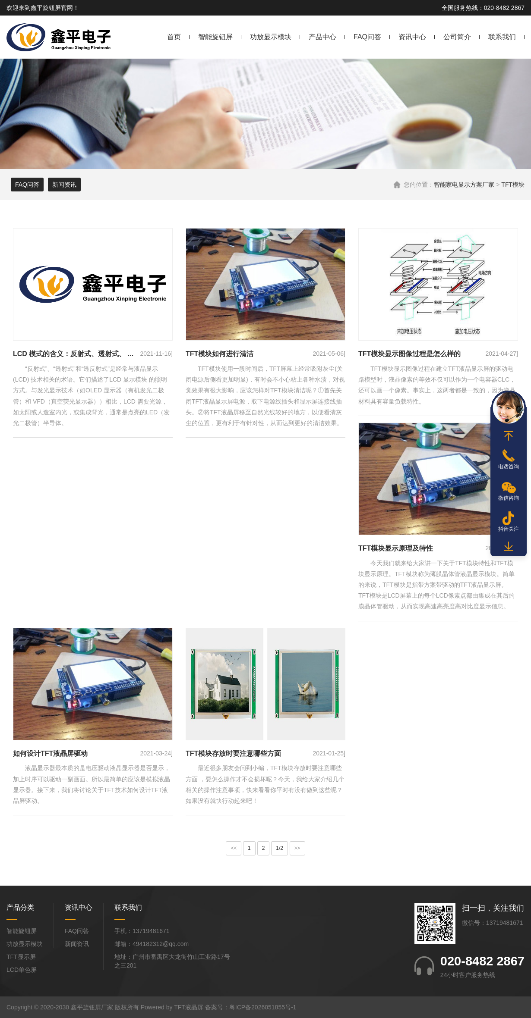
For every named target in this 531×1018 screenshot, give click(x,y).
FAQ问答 (367, 37)
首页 (174, 37)
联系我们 (502, 37)
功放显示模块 (270, 37)
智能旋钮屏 (215, 37)
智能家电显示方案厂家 (464, 184)
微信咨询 (508, 498)
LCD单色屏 (21, 969)
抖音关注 (508, 529)
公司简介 (457, 37)
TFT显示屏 (21, 956)
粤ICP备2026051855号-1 (263, 1007)
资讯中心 (412, 37)
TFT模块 (513, 184)
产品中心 (322, 37)
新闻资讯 (64, 184)
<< (234, 848)
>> (297, 848)
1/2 (279, 848)
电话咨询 (508, 467)
